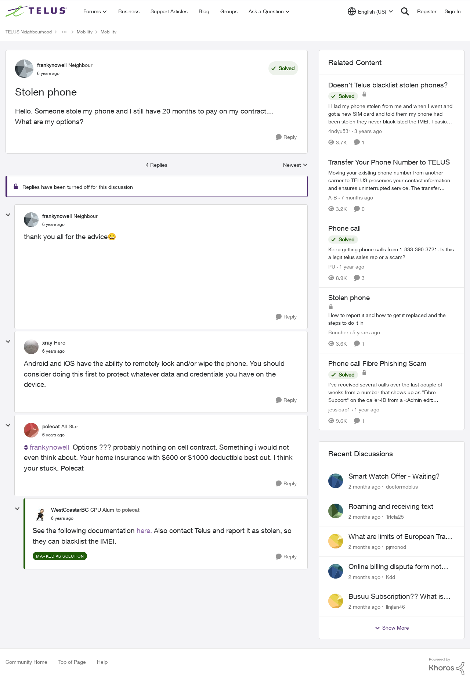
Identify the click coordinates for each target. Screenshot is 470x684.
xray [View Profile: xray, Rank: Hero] (47, 342)
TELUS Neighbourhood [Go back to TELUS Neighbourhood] (29, 32)
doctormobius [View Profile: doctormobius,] (402, 486)
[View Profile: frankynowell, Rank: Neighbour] (24, 69)
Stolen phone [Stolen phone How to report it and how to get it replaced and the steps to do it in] (349, 298)
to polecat (127, 510)
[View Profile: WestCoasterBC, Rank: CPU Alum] (40, 514)
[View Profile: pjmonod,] (335, 541)
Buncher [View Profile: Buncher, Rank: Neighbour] (338, 332)
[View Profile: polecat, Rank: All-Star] (31, 430)
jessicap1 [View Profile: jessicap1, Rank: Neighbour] (339, 409)
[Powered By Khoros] (446, 666)
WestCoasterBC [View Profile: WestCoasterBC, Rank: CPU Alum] (69, 510)
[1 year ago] (350, 266)
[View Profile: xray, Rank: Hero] (31, 346)
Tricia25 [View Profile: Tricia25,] (395, 517)
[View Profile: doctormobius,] (335, 481)
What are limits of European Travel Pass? (401, 536)
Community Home (26, 662)
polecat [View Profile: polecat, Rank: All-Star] (50, 426)
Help (102, 662)
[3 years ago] (367, 131)
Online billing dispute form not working (394, 566)
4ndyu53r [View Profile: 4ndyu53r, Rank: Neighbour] (339, 131)
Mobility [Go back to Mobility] (85, 32)
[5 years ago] (365, 332)
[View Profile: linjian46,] (335, 601)
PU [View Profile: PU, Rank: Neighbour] (331, 266)
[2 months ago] (364, 486)
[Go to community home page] (37, 11)
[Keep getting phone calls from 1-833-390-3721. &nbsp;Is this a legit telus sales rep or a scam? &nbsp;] (391, 253)
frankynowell (49, 447)
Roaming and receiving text (390, 506)
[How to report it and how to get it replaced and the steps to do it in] (391, 319)
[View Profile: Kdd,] (335, 571)
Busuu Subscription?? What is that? (396, 596)
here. (144, 530)
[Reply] (286, 137)
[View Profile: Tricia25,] (335, 511)
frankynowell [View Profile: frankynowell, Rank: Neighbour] (51, 65)
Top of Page (72, 662)
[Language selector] (370, 11)
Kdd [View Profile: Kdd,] (390, 576)
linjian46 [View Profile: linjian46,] (395, 607)
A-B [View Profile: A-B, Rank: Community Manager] (332, 197)
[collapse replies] (8, 214)
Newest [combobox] (295, 165)
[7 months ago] (356, 197)
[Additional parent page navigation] (64, 32)
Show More (392, 627)
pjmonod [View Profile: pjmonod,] (396, 547)
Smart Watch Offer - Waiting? (394, 476)
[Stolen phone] (53, 224)
